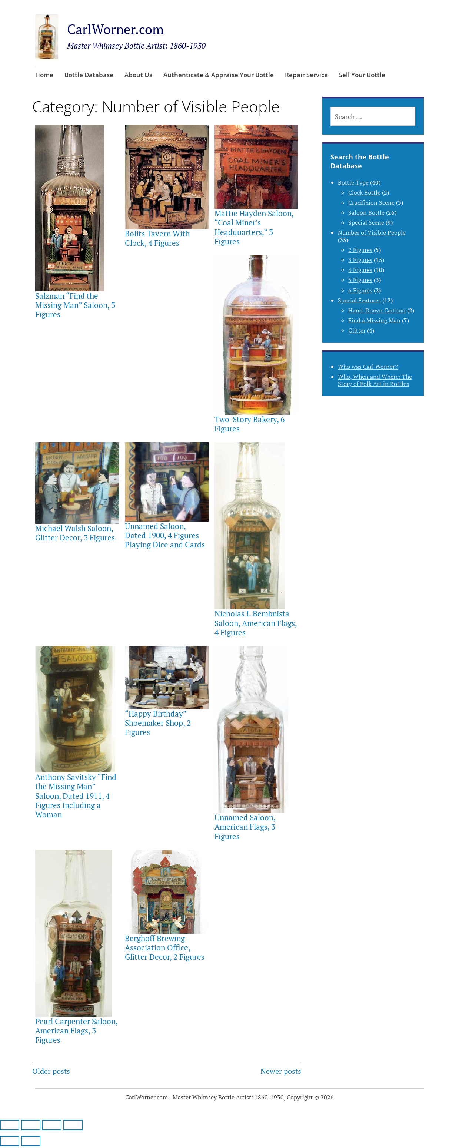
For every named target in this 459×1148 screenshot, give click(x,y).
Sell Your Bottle (362, 74)
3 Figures (360, 260)
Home (44, 74)
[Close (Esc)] (73, 1125)
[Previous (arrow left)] (9, 1141)
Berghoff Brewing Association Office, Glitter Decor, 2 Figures (164, 947)
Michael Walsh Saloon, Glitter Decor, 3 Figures (75, 533)
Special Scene (366, 222)
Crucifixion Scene (371, 202)
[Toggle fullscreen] (30, 1125)
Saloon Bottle (366, 212)
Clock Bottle (364, 192)
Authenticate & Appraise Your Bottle (218, 74)
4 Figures (360, 270)
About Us (138, 74)
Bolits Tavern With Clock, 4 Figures (157, 238)
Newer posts (280, 1071)
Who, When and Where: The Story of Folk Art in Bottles (375, 380)
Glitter (357, 330)
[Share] (51, 1125)
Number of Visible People (372, 232)
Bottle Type (353, 182)
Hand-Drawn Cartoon (377, 310)
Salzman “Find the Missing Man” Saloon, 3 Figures (75, 305)
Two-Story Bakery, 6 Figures (249, 424)
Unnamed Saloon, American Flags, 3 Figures (244, 826)
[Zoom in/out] (9, 1125)
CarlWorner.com (115, 29)
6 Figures (360, 290)
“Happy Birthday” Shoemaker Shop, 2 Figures (158, 722)
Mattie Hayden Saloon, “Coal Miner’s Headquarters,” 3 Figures (253, 227)
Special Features (359, 300)
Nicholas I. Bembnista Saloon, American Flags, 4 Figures (255, 622)
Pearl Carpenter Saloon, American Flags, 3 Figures (76, 1030)
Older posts (51, 1071)
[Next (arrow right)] (30, 1141)
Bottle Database (88, 74)
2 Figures (360, 250)
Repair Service (306, 74)
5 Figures (360, 280)
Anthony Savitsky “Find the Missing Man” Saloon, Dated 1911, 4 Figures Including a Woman (75, 796)
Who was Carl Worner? (368, 367)
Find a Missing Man (374, 320)
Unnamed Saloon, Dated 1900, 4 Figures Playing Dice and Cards (165, 535)
